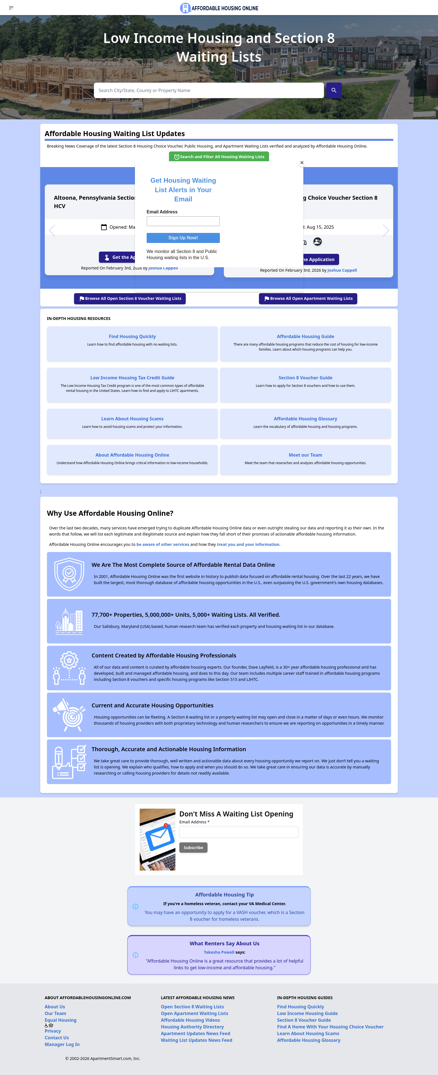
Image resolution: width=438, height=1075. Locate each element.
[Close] (302, 162)
